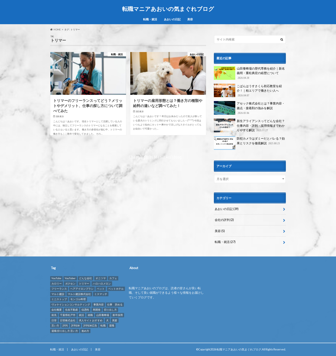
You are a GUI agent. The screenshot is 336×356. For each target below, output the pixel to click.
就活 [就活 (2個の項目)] (81, 315)
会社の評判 (224, 220)
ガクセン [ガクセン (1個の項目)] (70, 283)
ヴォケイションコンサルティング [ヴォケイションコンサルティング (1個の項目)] (70, 304)
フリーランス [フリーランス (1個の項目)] (59, 288)
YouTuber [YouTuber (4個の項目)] (70, 278)
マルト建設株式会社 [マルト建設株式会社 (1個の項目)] (79, 294)
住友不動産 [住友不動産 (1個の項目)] (71, 309)
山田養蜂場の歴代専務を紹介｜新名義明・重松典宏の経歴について (249, 73)
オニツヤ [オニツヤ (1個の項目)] (101, 278)
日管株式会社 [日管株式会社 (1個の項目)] (67, 320)
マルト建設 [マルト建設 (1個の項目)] (57, 294)
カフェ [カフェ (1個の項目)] (113, 278)
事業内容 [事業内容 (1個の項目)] (98, 304)
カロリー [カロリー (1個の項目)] (56, 283)
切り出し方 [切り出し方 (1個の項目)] (110, 309)
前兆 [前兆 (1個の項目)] (54, 315)
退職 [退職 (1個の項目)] (111, 325)
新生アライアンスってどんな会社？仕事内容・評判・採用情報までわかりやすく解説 (249, 126)
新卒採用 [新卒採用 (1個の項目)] (117, 315)
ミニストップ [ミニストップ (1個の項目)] (59, 299)
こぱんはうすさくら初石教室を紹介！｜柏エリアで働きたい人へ (248, 91)
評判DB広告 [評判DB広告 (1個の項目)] (90, 325)
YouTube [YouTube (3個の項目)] (56, 278)
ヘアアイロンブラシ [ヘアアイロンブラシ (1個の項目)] (81, 288)
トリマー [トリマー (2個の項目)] (84, 283)
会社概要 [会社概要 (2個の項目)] (56, 309)
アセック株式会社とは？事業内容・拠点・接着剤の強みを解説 (249, 108)
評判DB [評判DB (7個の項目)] (75, 325)
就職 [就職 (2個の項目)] (90, 315)
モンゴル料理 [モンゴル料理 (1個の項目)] (78, 299)
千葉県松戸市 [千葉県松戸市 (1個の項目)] (67, 315)
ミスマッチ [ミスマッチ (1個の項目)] (100, 294)
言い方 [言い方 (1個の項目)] (55, 325)
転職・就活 (150, 19)
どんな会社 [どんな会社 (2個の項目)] (85, 278)
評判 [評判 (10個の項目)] (65, 325)
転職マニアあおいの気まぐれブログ (168, 8)
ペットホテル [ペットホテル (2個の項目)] (116, 288)
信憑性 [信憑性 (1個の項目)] (85, 309)
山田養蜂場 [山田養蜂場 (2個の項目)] (102, 315)
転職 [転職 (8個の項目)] (103, 325)
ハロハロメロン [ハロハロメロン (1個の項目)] (102, 283)
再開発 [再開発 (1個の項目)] (96, 309)
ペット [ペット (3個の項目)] (101, 288)
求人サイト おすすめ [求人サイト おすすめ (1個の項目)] (90, 320)
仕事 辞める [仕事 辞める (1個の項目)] (115, 304)
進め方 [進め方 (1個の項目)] (85, 330)
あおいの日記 (172, 19)
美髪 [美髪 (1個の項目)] (114, 320)
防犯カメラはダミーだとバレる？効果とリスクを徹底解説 (249, 143)
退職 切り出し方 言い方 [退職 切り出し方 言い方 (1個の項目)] (64, 330)
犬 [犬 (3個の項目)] (107, 320)
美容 (190, 19)
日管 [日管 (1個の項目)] (54, 320)
